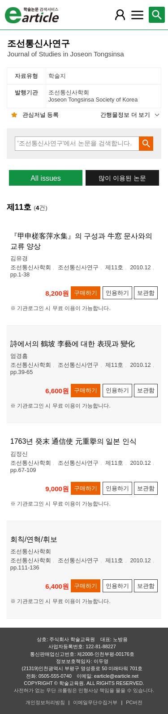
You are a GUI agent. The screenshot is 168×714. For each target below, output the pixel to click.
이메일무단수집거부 (95, 702)
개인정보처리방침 (45, 702)
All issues (45, 178)
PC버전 (134, 702)
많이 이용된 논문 (122, 178)
